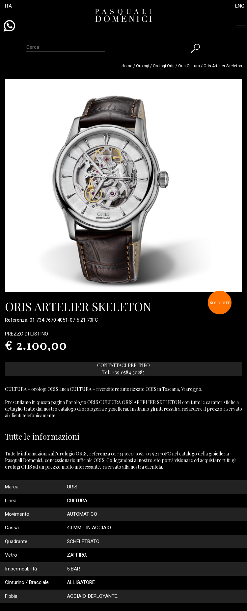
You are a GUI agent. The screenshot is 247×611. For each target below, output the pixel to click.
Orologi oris (164, 66)
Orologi (143, 66)
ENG (239, 6)
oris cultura (189, 66)
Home (127, 66)
